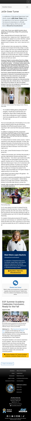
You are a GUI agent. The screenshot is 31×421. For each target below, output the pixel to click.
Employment (11, 375)
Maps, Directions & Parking (16, 403)
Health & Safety (11, 378)
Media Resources (20, 375)
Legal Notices (19, 373)
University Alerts (20, 380)
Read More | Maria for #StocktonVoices (15, 271)
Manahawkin (19, 392)
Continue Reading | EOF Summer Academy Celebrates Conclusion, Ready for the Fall (15, 355)
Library (13, 373)
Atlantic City (19, 387)
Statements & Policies (9, 380)
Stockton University (8, 1)
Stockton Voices (7, 7)
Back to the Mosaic (7, 363)
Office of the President (21, 370)
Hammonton (19, 389)
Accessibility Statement (16, 405)
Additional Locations (22, 384)
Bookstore (12, 370)
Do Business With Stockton (22, 378)
